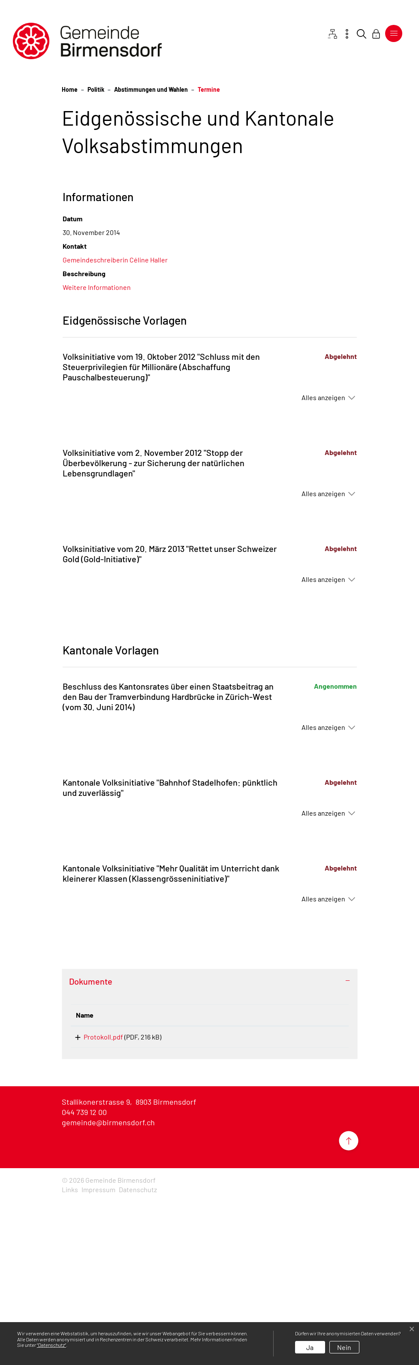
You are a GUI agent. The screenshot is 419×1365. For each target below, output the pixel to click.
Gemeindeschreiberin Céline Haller (115, 421)
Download (302, 1199)
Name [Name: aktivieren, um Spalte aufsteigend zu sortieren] (84, 1176)
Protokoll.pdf (95, 1198)
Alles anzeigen (323, 558)
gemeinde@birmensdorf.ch (108, 1286)
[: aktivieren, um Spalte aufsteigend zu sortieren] (302, 1176)
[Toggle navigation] (393, 33)
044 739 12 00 (84, 1276)
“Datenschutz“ (51, 1345)
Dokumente (90, 1142)
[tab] (209, 1142)
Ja (309, 1347)
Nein (344, 1347)
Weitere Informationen (97, 448)
